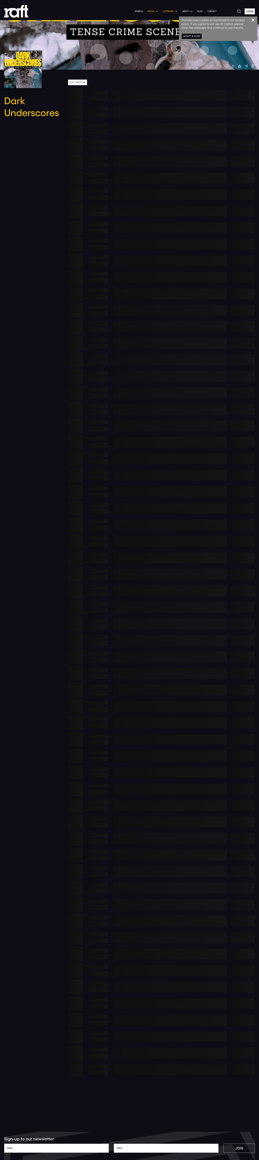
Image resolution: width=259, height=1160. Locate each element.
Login (249, 11)
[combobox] (77, 82)
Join (239, 1148)
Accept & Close (191, 36)
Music (153, 11)
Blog (200, 11)
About (187, 11)
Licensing (170, 11)
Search (139, 11)
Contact (212, 11)
